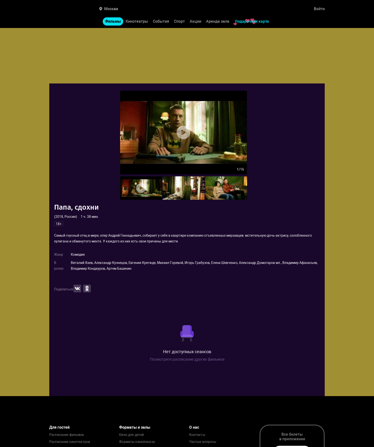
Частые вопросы (202, 442)
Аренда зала (217, 21)
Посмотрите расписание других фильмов (187, 359)
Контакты (197, 435)
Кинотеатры (137, 21)
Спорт (179, 21)
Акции (195, 21)
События (161, 21)
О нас (194, 427)
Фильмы (113, 21)
